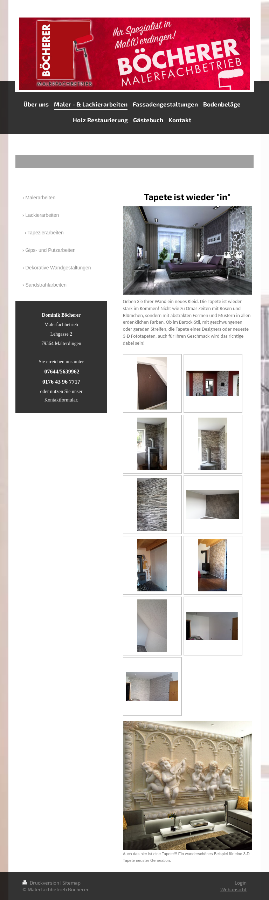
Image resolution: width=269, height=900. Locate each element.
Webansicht (233, 889)
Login (241, 883)
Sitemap (71, 883)
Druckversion (41, 883)
